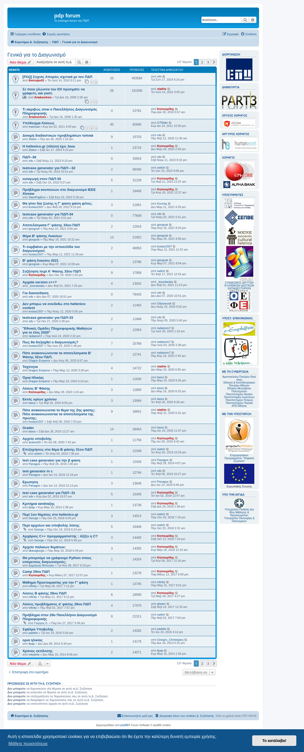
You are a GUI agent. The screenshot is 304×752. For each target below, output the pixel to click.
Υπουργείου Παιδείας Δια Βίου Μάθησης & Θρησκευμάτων (239, 512)
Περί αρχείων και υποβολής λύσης (51, 525)
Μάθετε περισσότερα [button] (28, 743)
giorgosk (34, 228)
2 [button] (202, 62)
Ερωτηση (30, 482)
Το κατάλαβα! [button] (274, 741)
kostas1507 (36, 207)
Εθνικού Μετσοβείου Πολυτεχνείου (239, 390)
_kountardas (37, 285)
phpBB (124, 725)
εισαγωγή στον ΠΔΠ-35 (41, 179)
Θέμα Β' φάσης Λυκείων (42, 236)
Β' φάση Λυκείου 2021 (40, 260)
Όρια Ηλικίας (33, 378)
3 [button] (208, 62)
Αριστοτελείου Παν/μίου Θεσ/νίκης (239, 378)
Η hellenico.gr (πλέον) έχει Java (48, 146)
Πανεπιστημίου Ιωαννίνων (239, 397)
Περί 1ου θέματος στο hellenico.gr (50, 514)
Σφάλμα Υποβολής (37, 629)
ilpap (32, 507)
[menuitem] (56, 34)
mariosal (34, 126)
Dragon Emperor (39, 360)
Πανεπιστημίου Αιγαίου (239, 394)
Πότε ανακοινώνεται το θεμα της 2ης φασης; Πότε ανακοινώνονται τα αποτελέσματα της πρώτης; (58, 414)
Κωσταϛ (162, 203)
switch (161, 167)
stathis (161, 88)
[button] (214, 62)
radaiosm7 (35, 336)
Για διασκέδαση (35, 293)
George (33, 518)
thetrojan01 (36, 80)
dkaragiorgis (36, 550)
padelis (33, 632)
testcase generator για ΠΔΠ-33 (47, 318)
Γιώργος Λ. (41, 623)
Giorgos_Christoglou (170, 639)
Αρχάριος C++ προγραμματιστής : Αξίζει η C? (60, 536)
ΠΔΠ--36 (29, 157)
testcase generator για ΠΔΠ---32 (48, 168)
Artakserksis (43, 97)
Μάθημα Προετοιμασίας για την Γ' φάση (55, 582)
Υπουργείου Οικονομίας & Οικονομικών (239, 520)
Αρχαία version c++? (39, 282)
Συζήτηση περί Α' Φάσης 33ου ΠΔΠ (51, 271)
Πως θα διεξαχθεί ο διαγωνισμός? (50, 342)
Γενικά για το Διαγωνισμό (36, 55)
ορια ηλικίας (32, 640)
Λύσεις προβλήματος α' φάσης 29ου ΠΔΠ (56, 604)
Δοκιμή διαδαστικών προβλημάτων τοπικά (57, 135)
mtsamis (34, 654)
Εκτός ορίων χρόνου (39, 399)
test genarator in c (37, 471)
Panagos (34, 463)
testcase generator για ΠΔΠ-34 (47, 214)
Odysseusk (164, 303)
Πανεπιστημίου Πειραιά (239, 403)
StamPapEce (37, 197)
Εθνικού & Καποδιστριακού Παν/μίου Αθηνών (239, 384)
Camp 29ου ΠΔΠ (36, 572)
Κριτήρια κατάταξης (38, 504)
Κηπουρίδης (165, 108)
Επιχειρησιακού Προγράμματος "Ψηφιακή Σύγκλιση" (239, 440)
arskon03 (34, 442)
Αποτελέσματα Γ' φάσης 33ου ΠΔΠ (51, 225)
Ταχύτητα (30, 367)
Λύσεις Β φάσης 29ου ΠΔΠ (44, 593)
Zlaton (33, 139)
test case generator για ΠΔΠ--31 (48, 493)
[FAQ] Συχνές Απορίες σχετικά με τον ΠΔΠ (57, 77)
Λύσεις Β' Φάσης (36, 388)
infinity (33, 586)
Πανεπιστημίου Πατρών (239, 400)
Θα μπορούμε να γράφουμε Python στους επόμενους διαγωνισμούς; (56, 560)
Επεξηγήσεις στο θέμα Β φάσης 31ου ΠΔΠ (57, 449)
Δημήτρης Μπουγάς (41, 565)
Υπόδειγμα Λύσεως (38, 123)
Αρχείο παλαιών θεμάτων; (44, 547)
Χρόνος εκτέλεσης (37, 651)
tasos (160, 377)
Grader (28, 428)
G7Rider (162, 122)
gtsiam (161, 603)
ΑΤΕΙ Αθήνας (239, 405)
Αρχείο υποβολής (37, 439)
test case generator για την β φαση (51, 460)
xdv (159, 76)
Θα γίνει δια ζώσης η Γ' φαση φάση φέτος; (57, 203)
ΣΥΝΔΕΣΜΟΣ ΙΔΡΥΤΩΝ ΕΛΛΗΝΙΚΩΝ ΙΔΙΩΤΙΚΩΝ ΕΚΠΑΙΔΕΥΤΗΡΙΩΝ (239, 285)
